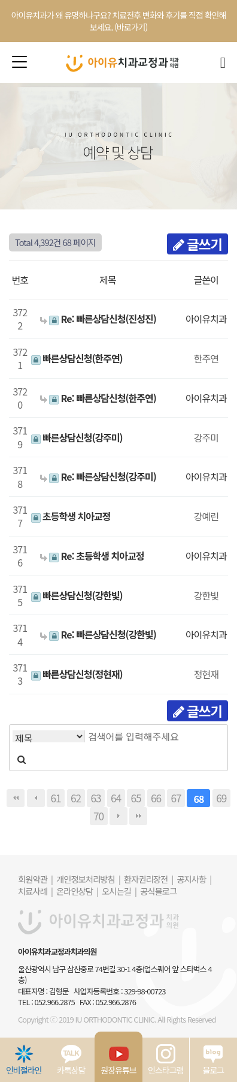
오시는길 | (119, 891)
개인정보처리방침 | (88, 879)
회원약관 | (35, 879)
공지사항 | (194, 879)
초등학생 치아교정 (71, 516)
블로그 (213, 1060)
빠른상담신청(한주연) (77, 358)
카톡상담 (71, 1060)
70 (98, 815)
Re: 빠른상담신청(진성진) (98, 318)
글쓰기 (197, 243)
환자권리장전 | (148, 879)
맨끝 (138, 816)
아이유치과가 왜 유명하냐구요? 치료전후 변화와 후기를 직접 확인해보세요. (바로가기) (118, 21)
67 (176, 797)
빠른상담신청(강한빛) (77, 595)
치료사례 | (35, 891)
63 (95, 797)
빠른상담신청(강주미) (77, 437)
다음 (118, 816)
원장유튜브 (118, 1060)
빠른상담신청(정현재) (77, 674)
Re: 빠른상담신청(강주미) (98, 476)
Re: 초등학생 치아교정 (92, 556)
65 (135, 797)
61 (55, 797)
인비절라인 (23, 1060)
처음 (16, 798)
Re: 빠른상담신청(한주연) (98, 398)
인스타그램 (165, 1060)
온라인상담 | (77, 891)
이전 (36, 798)
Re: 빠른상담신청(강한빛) (98, 634)
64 (116, 797)
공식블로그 (158, 891)
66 (156, 797)
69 (221, 797)
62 (76, 797)
